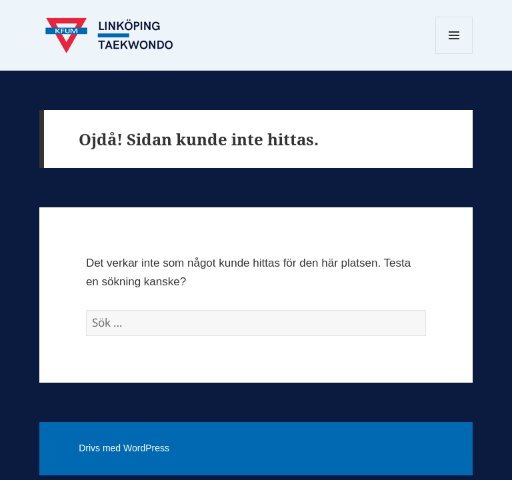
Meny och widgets (454, 53)
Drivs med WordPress (124, 448)
